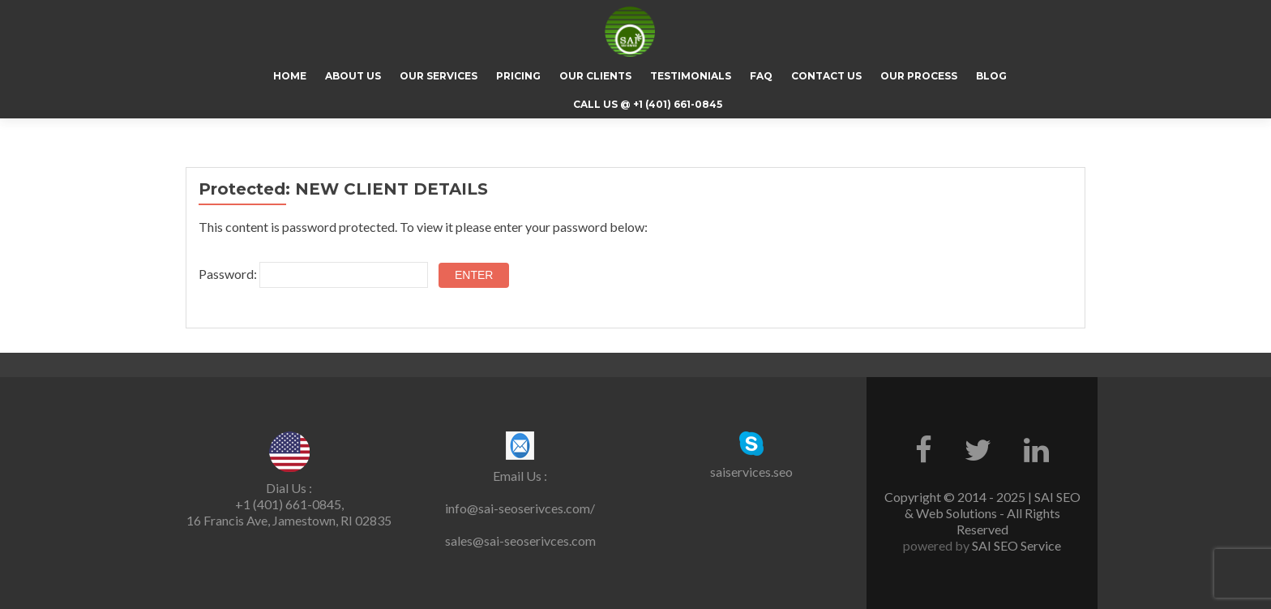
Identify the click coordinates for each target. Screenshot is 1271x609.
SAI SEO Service (1015, 545)
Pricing (518, 76)
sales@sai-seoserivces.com (520, 540)
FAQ (761, 76)
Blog (991, 76)
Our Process (918, 76)
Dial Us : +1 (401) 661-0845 (288, 496)
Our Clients (595, 76)
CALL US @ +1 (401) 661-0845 (647, 104)
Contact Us (826, 76)
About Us (353, 76)
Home (289, 76)
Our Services (438, 76)
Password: (313, 275)
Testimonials (690, 76)
